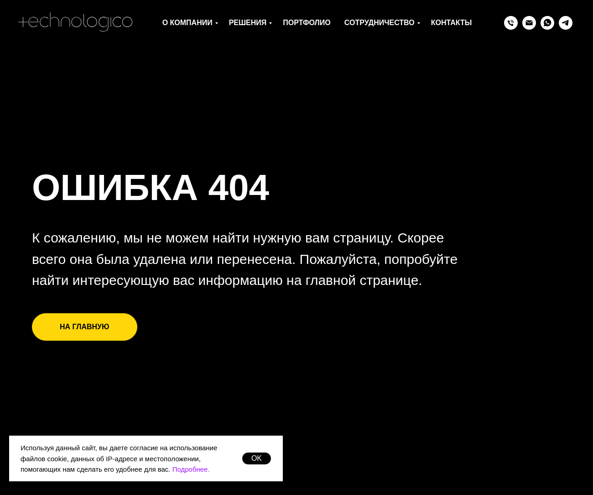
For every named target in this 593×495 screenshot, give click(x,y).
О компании (187, 22)
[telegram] (565, 23)
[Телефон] (511, 23)
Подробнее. (191, 469)
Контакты (451, 22)
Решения (248, 22)
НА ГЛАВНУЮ (84, 327)
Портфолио (306, 22)
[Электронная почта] (529, 23)
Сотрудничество (379, 22)
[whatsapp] (547, 23)
